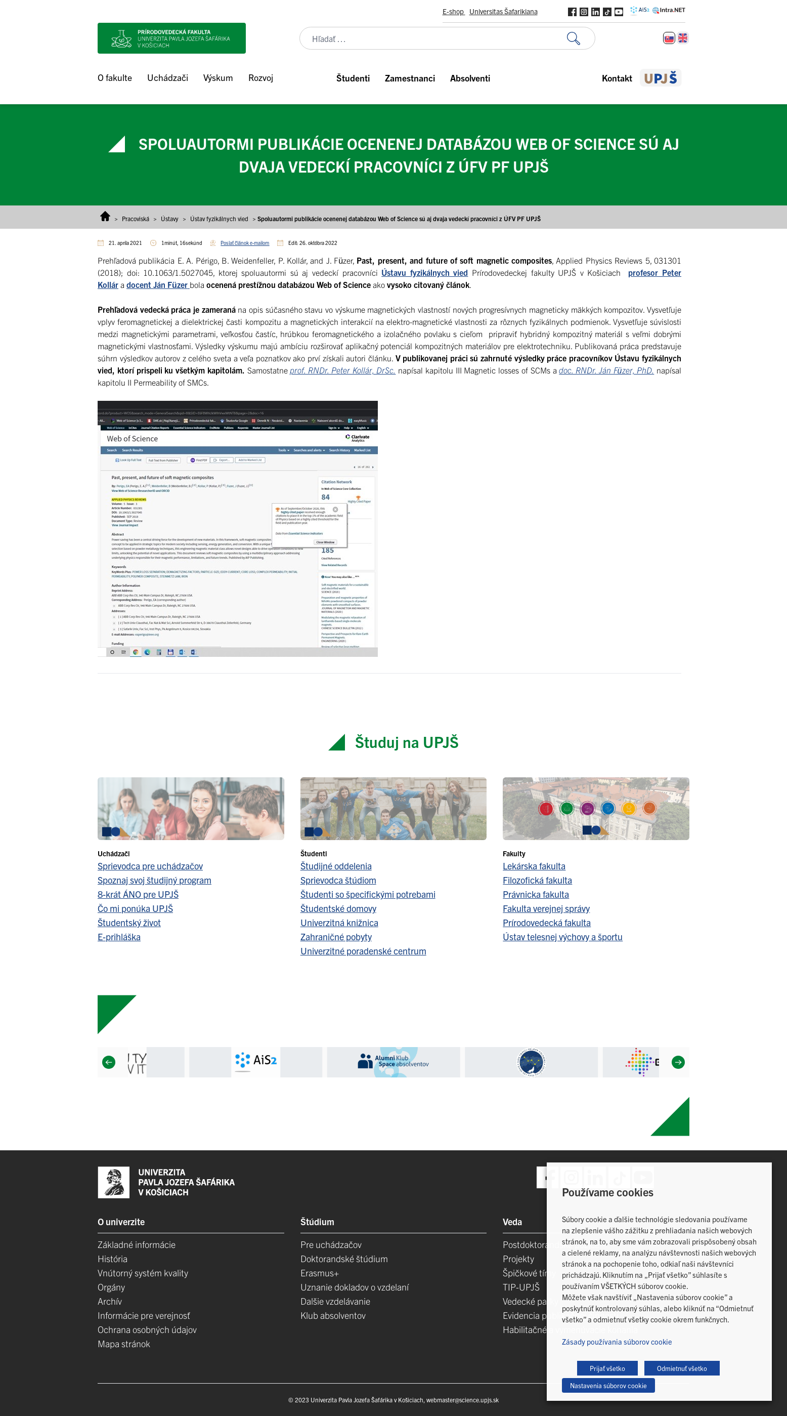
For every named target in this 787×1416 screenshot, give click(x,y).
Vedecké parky (530, 1301)
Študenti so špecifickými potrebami (367, 894)
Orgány (111, 1287)
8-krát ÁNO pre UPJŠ (138, 894)
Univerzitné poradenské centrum (363, 950)
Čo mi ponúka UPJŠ (135, 908)
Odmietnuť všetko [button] (682, 1368)
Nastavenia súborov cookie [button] (608, 1385)
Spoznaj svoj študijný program (154, 880)
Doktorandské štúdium (344, 1258)
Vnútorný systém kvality (143, 1272)
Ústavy (170, 218)
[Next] (678, 1062)
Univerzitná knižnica (339, 922)
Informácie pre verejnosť (144, 1315)
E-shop (454, 11)
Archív (110, 1301)
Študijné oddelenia (336, 865)
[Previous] (108, 1062)
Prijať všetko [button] (607, 1368)
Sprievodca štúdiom (338, 880)
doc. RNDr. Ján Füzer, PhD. (606, 370)
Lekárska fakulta (534, 865)
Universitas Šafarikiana (503, 11)
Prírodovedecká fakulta (547, 922)
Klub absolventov (333, 1315)
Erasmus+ (319, 1272)
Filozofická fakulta (537, 880)
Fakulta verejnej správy (546, 908)
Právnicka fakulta (536, 894)
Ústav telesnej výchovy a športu (563, 936)
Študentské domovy (338, 908)
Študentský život (129, 922)
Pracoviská (135, 218)
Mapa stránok (124, 1343)
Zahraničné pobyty (336, 936)
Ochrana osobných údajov (147, 1329)
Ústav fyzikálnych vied (219, 218)
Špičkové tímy (529, 1272)
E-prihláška (119, 936)
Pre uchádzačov (331, 1244)
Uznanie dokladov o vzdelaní (354, 1287)
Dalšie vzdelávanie (335, 1301)
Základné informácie (137, 1244)
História (112, 1258)
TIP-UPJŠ (521, 1287)
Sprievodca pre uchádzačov (150, 865)
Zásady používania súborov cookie (617, 1341)
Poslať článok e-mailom (245, 242)
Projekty (518, 1258)
